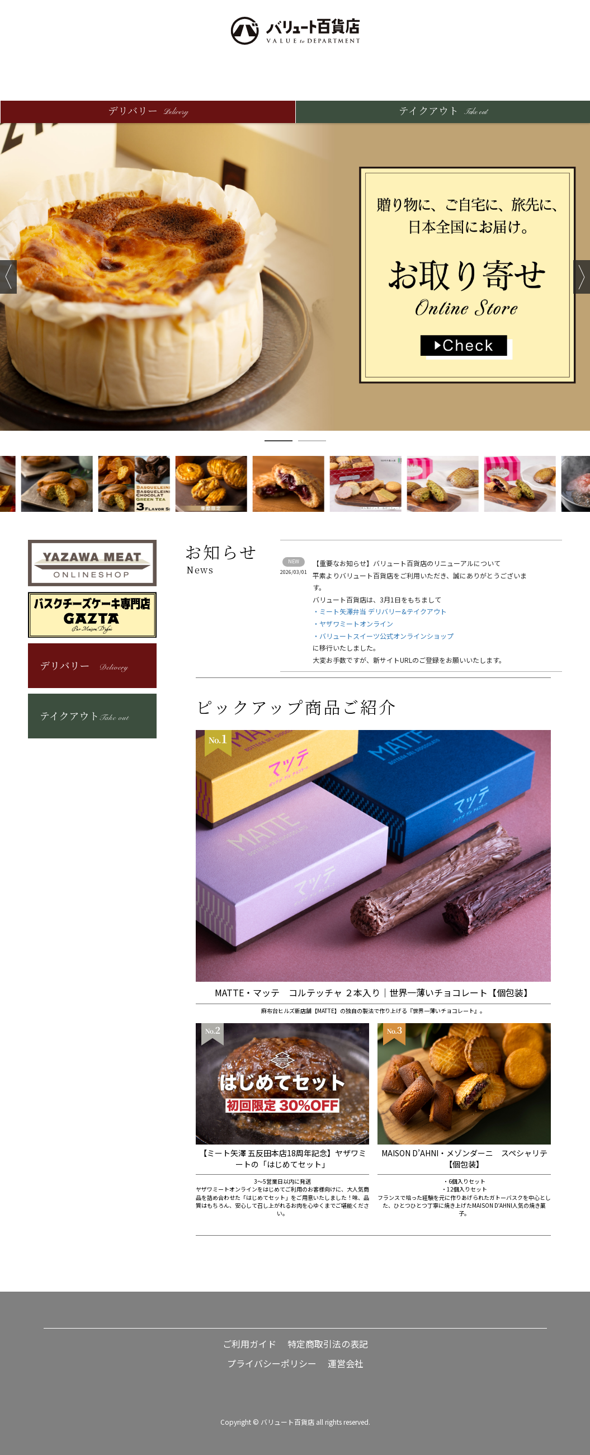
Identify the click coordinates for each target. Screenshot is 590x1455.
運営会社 (346, 1363)
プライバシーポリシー (272, 1363)
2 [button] (312, 440)
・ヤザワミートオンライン (353, 623)
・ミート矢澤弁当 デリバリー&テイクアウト (380, 611)
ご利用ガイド (249, 1344)
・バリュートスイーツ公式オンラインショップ (383, 636)
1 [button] (278, 440)
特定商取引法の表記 (327, 1344)
